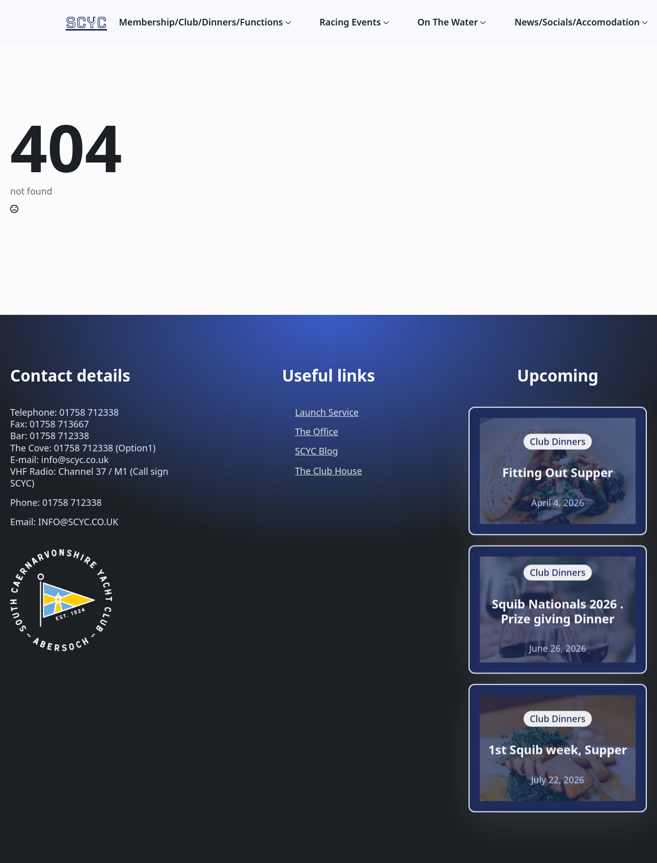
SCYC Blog (316, 451)
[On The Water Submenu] (482, 22)
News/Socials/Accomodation (577, 22)
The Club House (328, 471)
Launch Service (327, 412)
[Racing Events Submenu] (385, 22)
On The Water (448, 22)
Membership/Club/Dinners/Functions (201, 22)
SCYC (86, 23)
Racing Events (349, 22)
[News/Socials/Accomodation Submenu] (644, 22)
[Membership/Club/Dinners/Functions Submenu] (287, 22)
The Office (316, 431)
